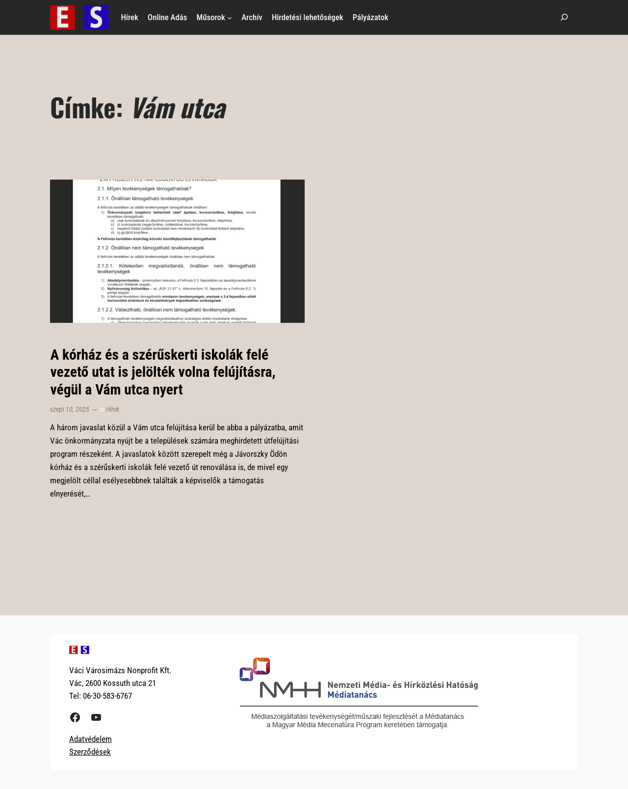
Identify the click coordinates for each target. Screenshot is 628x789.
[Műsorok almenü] (229, 17)
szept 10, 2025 (69, 409)
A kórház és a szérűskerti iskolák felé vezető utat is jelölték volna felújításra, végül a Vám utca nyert (162, 372)
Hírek (112, 409)
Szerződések (90, 752)
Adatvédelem (90, 739)
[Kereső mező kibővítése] (564, 17)
